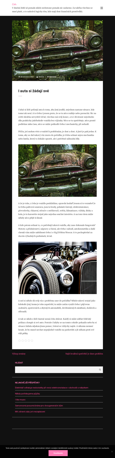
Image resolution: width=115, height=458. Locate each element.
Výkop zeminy (19, 354)
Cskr (14, 4)
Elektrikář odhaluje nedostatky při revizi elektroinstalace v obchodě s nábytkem (51, 387)
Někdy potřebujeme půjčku (27, 393)
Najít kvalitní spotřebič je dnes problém (84, 354)
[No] (112, 451)
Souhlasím (58, 453)
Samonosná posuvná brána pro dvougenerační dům (39, 405)
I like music (20, 399)
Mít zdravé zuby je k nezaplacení (30, 411)
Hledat (19, 362)
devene (41, 77)
